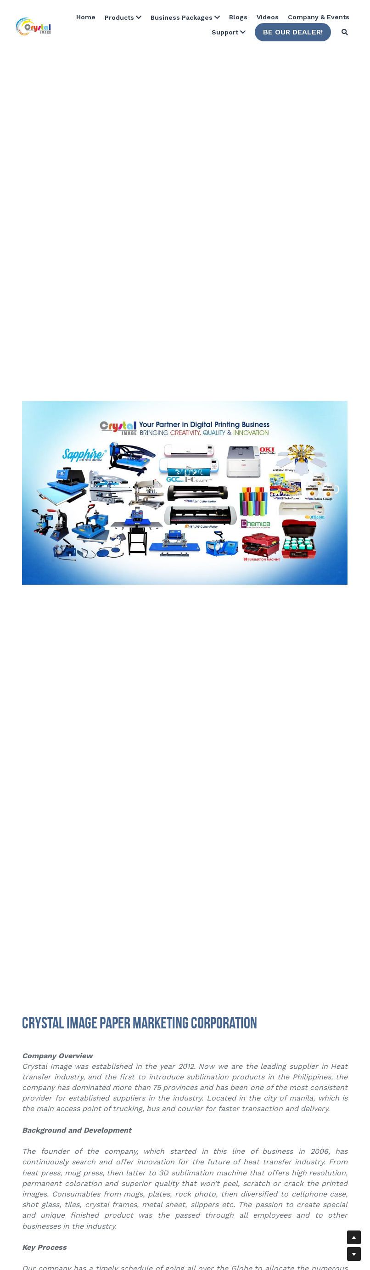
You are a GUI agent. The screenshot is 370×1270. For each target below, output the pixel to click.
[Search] (344, 32)
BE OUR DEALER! (293, 32)
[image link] (33, 26)
